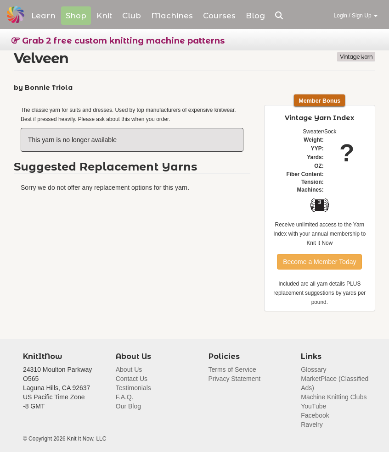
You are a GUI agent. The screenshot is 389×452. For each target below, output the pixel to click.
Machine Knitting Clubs (333, 397)
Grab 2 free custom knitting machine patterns (118, 41)
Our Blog (128, 406)
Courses (219, 15)
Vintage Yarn (356, 56)
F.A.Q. (125, 397)
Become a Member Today (319, 261)
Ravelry (311, 424)
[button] (279, 15)
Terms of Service (232, 369)
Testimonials (133, 387)
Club (131, 15)
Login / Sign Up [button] (356, 15)
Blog (255, 15)
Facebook (315, 415)
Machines (172, 15)
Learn (43, 15)
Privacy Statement (235, 378)
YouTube (313, 406)
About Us (129, 369)
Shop (76, 15)
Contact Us (131, 378)
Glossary (313, 369)
